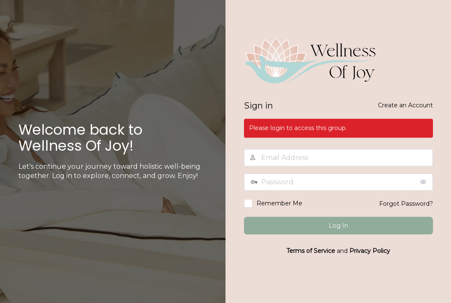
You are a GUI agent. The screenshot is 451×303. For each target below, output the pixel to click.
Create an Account (405, 105)
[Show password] (424, 181)
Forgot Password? (406, 203)
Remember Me (279, 203)
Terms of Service (310, 251)
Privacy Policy (369, 251)
